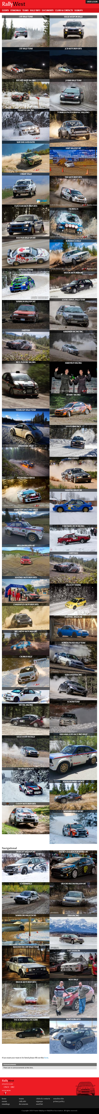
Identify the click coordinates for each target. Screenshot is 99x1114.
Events (5, 10)
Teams (25, 10)
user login (92, 2)
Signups (78, 10)
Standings (15, 10)
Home (4, 1099)
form (46, 1058)
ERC (13, 1087)
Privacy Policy (58, 1101)
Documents (47, 10)
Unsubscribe (58, 1099)
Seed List (39, 1104)
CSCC (6, 1087)
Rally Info (35, 10)
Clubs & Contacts (64, 10)
